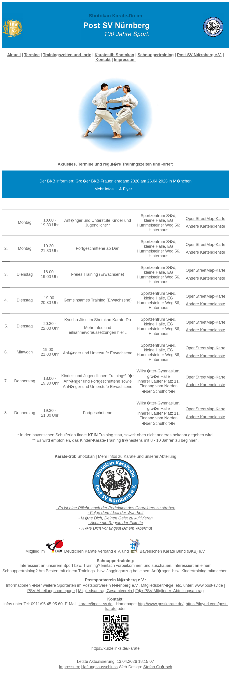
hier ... (123, 332)
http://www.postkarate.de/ (160, 604)
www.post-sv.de (209, 585)
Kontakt (103, 59)
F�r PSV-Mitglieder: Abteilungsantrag (169, 591)
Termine (32, 55)
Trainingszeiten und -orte (67, 55)
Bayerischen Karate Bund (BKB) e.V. (173, 551)
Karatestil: (114, 55)
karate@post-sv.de (95, 604)
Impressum (69, 667)
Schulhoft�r (164, 391)
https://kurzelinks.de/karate (115, 648)
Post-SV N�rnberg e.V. (199, 55)
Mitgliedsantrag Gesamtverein (105, 591)
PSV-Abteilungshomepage (51, 591)
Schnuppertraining (156, 55)
